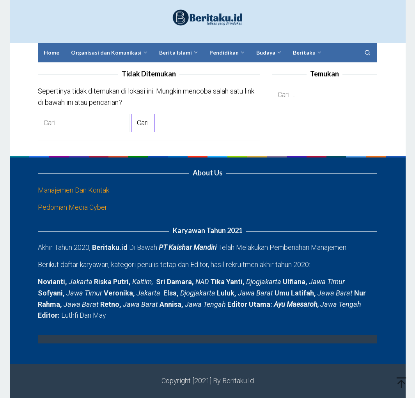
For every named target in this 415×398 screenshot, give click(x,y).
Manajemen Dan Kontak (73, 190)
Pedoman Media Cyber (72, 207)
